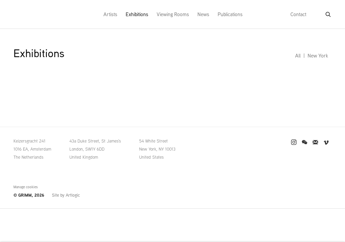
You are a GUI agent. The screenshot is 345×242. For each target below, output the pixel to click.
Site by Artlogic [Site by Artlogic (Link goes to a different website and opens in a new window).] (66, 195)
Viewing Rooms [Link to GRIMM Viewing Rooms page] (173, 14)
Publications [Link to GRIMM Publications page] (230, 14)
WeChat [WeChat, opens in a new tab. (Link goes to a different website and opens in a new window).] (304, 142)
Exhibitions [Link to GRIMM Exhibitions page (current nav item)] (137, 14)
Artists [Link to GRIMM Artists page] (110, 14)
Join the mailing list (315, 142)
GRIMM (27, 14)
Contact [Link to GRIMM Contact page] (298, 14)
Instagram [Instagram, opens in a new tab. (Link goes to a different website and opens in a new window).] (293, 142)
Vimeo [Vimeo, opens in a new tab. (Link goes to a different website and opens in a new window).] (326, 142)
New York (318, 55)
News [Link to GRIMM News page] (203, 14)
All (298, 55)
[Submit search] (328, 13)
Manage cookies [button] (25, 187)
